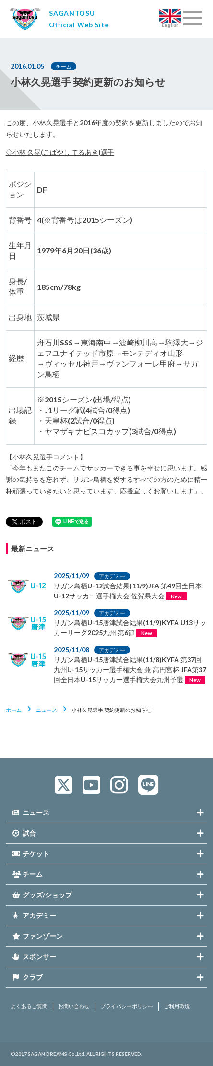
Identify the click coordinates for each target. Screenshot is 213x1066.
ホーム (14, 710)
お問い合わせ (74, 1006)
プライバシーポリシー (126, 1006)
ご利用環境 (177, 1006)
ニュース (46, 710)
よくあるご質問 (29, 1006)
